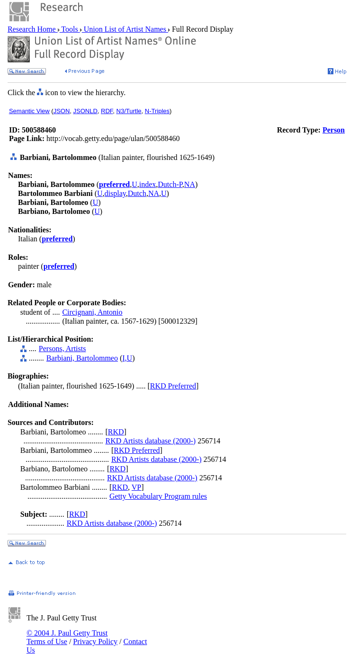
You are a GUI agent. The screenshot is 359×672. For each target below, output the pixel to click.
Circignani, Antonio (92, 312)
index (147, 184)
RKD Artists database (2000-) (151, 441)
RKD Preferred (173, 386)
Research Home (33, 29)
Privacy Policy (95, 641)
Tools (70, 29)
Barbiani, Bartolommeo (82, 358)
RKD (116, 432)
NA (189, 184)
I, (124, 358)
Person (334, 130)
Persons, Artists (62, 349)
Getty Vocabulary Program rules (158, 496)
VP (136, 487)
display (115, 193)
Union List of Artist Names (125, 29)
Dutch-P (170, 184)
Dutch (137, 193)
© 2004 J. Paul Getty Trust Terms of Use (67, 637)
